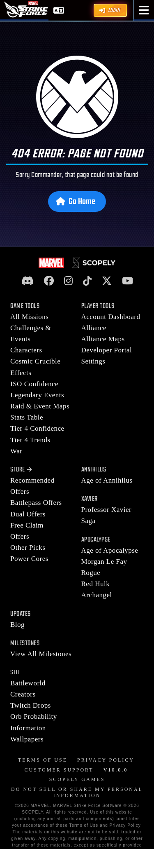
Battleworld (28, 683)
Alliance (94, 328)
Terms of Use (42, 760)
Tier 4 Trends (30, 440)
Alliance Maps (103, 339)
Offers (19, 536)
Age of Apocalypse (109, 550)
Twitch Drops (30, 705)
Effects (20, 373)
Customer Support (59, 770)
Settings (93, 361)
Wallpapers (27, 739)
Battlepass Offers (36, 503)
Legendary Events (37, 395)
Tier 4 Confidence (37, 428)
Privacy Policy (105, 760)
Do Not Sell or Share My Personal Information (77, 792)
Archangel (96, 595)
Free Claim (27, 525)
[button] (144, 10)
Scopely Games (77, 779)
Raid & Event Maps (39, 406)
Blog (17, 625)
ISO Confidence (34, 384)
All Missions (29, 317)
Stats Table (26, 417)
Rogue (91, 573)
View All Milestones (40, 654)
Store (21, 470)
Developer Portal (106, 350)
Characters (26, 350)
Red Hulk (95, 584)
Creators (23, 694)
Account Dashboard (110, 317)
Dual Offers (28, 514)
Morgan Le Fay (104, 561)
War (16, 451)
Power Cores (29, 559)
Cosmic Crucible (35, 361)
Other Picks (27, 547)
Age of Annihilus (107, 480)
